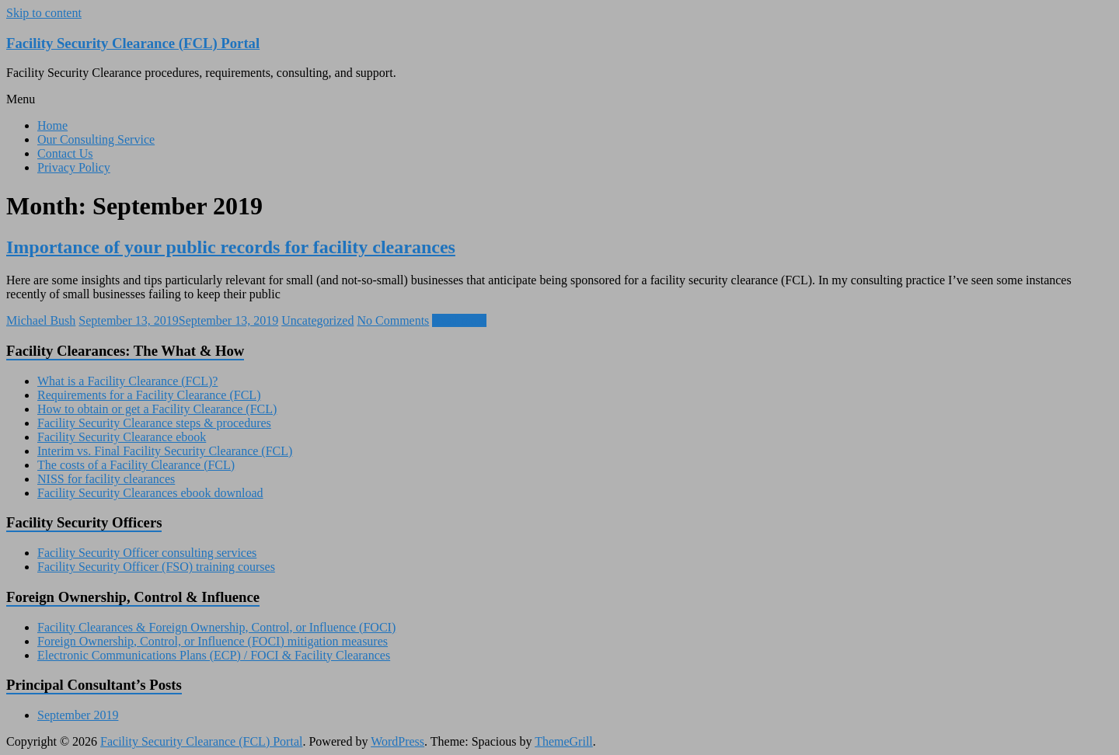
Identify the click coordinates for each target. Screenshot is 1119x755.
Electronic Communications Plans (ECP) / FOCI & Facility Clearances (213, 655)
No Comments (393, 320)
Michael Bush (40, 320)
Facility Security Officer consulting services (146, 552)
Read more (459, 320)
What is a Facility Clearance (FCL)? (127, 381)
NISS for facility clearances (106, 478)
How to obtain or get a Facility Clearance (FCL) (157, 409)
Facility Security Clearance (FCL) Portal (133, 43)
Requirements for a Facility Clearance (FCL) (148, 395)
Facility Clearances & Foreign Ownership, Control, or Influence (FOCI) (216, 627)
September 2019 (77, 715)
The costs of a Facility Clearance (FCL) (136, 464)
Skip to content (44, 12)
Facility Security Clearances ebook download (150, 492)
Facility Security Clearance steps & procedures (154, 423)
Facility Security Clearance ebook (121, 437)
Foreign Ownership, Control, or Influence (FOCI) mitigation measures (212, 641)
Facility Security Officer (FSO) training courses (156, 566)
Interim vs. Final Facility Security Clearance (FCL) (164, 451)
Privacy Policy (73, 167)
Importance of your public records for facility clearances (230, 247)
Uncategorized (317, 320)
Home (52, 125)
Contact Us (65, 153)
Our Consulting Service (96, 139)
